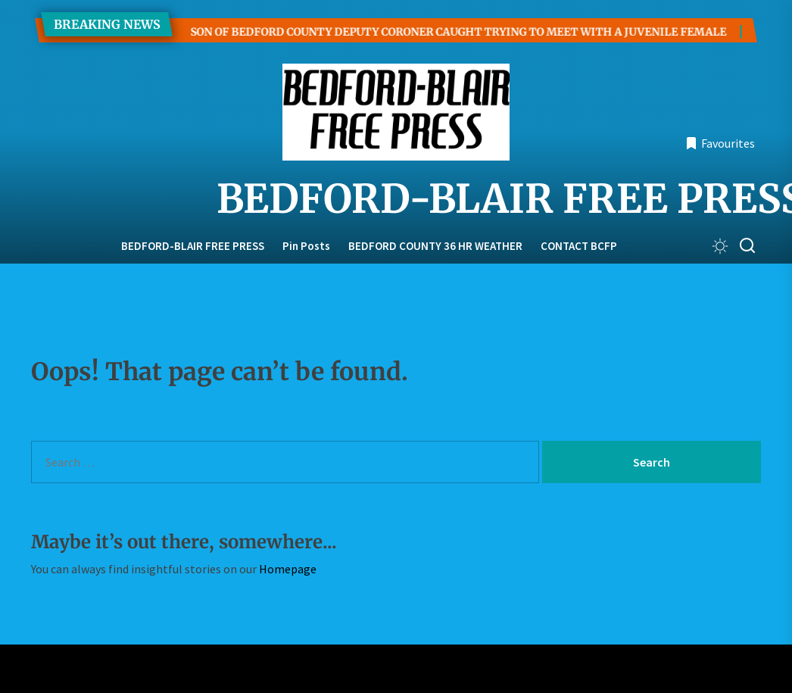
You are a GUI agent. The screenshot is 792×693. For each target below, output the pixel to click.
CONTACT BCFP (579, 246)
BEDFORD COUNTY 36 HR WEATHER (435, 246)
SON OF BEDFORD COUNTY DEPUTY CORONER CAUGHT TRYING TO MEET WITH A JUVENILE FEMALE (439, 32)
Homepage (287, 568)
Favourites (720, 143)
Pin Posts (306, 246)
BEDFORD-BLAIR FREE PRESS (396, 199)
